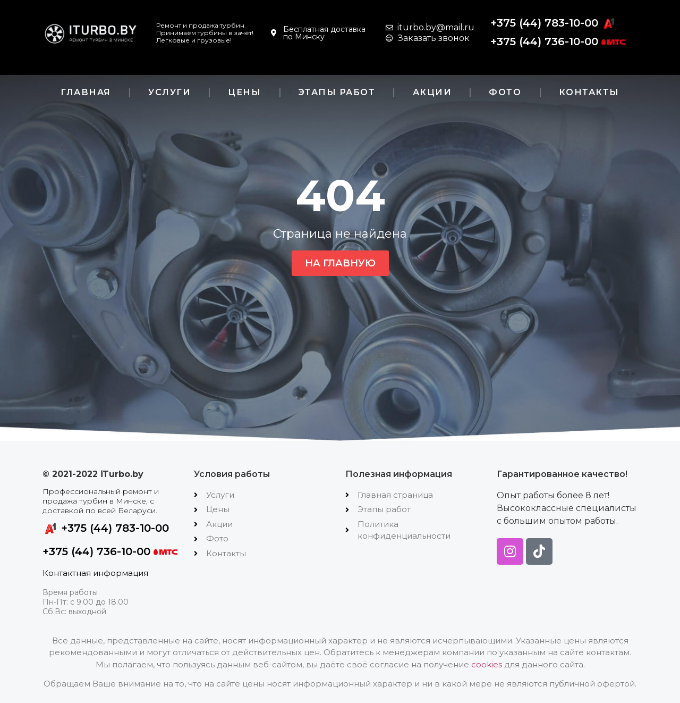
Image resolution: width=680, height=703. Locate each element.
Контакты (589, 92)
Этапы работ (337, 92)
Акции (432, 92)
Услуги (169, 92)
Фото (505, 92)
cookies (486, 664)
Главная (86, 92)
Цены (244, 92)
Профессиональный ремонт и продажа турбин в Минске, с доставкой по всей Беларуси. (100, 501)
